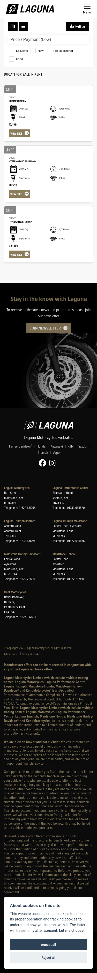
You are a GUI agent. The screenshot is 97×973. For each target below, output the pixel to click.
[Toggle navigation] (87, 9)
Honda (41, 446)
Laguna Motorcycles (16, 487)
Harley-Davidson (20, 446)
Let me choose (71, 930)
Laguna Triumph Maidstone (70, 520)
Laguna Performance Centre (70, 487)
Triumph (43, 452)
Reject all (48, 958)
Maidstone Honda (64, 554)
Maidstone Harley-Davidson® (22, 554)
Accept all (48, 945)
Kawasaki (56, 446)
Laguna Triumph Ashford (19, 520)
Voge (56, 452)
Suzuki (82, 446)
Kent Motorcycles (15, 592)
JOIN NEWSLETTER (45, 328)
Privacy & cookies (31, 654)
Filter (77, 26)
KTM (70, 446)
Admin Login (11, 654)
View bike (16, 133)
